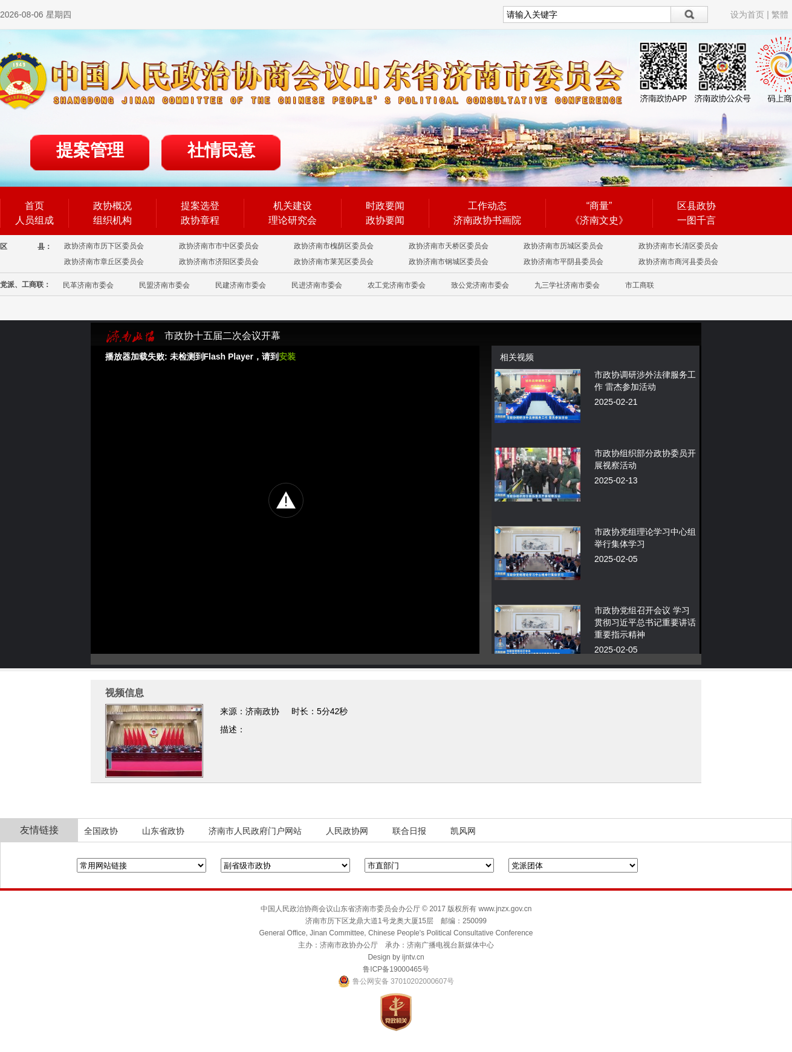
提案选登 (200, 206)
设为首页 (747, 14)
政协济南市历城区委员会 (563, 246)
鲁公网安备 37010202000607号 (396, 981)
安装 (287, 356)
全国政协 (101, 831)
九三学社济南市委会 (567, 285)
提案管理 (90, 150)
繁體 (779, 14)
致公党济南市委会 (480, 285)
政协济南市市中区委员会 (219, 246)
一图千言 (696, 220)
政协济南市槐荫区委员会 (334, 246)
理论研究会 (292, 220)
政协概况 (112, 206)
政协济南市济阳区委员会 (219, 261)
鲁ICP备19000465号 (396, 969)
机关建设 (292, 206)
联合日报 (409, 831)
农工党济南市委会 (397, 285)
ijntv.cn (413, 957)
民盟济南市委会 (164, 285)
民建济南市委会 (240, 285)
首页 (34, 206)
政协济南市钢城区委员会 (449, 261)
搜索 (689, 14)
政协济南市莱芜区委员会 (334, 261)
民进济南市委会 (316, 285)
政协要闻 (385, 220)
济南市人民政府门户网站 (255, 831)
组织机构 (112, 220)
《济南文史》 (599, 220)
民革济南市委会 (88, 285)
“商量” (599, 206)
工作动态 (487, 206)
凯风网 (463, 831)
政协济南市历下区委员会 (104, 246)
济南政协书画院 (487, 220)
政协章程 (200, 220)
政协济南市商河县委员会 (678, 261)
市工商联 (639, 285)
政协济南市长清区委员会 (678, 246)
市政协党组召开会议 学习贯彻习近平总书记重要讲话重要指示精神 (645, 622)
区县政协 (696, 206)
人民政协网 (347, 831)
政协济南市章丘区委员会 (104, 261)
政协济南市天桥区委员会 (449, 246)
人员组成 (34, 220)
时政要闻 (385, 206)
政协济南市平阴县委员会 (563, 261)
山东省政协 (163, 831)
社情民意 (221, 150)
